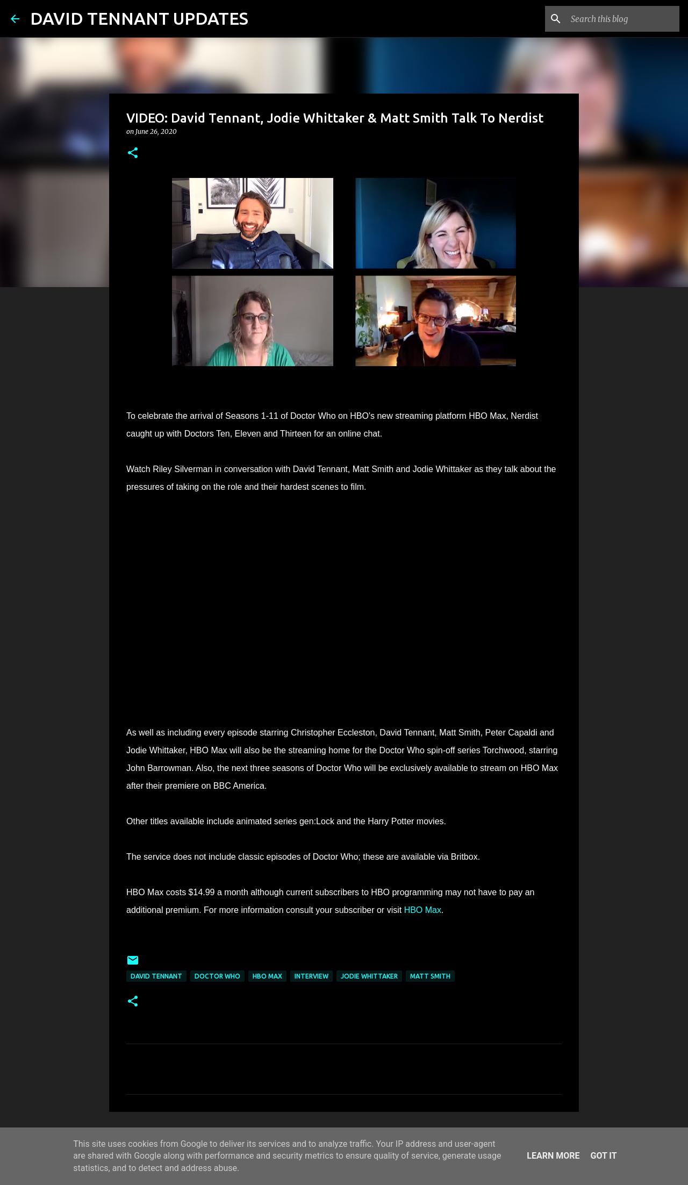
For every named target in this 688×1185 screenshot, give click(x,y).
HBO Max (422, 910)
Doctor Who (217, 976)
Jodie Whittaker (369, 976)
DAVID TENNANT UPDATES (139, 18)
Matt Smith (430, 976)
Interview (311, 976)
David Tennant (156, 976)
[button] (132, 153)
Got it (603, 1156)
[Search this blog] (623, 19)
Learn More (553, 1156)
